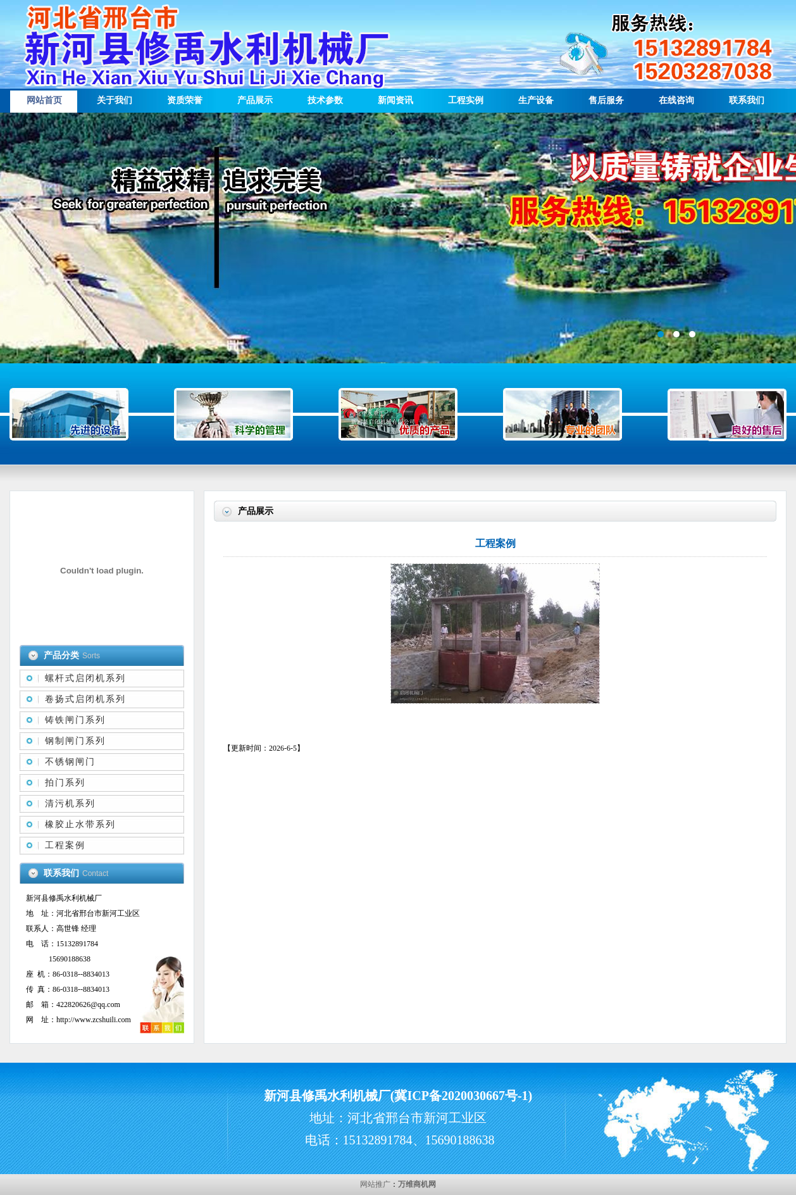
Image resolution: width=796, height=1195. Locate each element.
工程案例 (65, 845)
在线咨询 (676, 100)
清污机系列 (70, 803)
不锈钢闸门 (70, 761)
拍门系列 (65, 782)
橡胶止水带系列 (80, 824)
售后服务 (606, 100)
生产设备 (536, 100)
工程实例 (465, 100)
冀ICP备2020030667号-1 (461, 1096)
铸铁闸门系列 (75, 720)
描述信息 (398, 238)
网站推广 (375, 1184)
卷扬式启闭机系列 (85, 699)
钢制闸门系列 (75, 741)
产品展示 (255, 100)
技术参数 (325, 100)
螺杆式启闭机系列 (85, 678)
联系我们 (746, 100)
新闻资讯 (395, 100)
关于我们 (114, 100)
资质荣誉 (184, 100)
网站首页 (44, 100)
